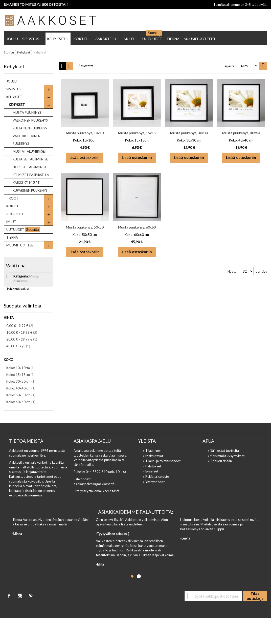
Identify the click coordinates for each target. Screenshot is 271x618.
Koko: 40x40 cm (24, 388)
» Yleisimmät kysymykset (226, 456)
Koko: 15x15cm (23, 374)
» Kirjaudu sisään (220, 461)
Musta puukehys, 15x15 (137, 133)
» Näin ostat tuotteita (223, 450)
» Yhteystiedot (154, 482)
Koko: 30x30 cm (24, 381)
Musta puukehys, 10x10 (85, 133)
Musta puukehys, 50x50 (85, 227)
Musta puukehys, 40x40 (241, 133)
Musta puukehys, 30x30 (189, 133)
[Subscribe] (255, 596)
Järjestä (229, 66)
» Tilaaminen (152, 450)
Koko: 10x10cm (23, 368)
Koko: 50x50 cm (24, 395)
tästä (116, 491)
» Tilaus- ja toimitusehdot (161, 461)
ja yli (21, 346)
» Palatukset (152, 466)
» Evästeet (150, 471)
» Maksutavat (153, 456)
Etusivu (9, 52)
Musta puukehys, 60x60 (137, 227)
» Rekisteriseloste (156, 476)
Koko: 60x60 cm (24, 402)
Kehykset (24, 52)
